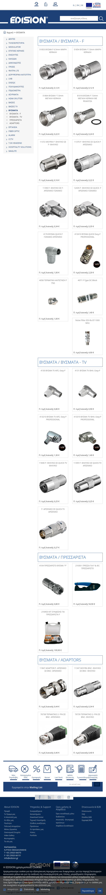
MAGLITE (13, 151)
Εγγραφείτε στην (27, 787)
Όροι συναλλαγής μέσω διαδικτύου (65, 815)
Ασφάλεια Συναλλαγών (65, 826)
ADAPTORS (14, 123)
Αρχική (10, 32)
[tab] (18, 39)
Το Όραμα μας (9, 814)
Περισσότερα (88, 890)
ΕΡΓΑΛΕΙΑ (13, 127)
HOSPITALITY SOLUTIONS (20, 147)
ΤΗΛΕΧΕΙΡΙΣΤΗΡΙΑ (16, 43)
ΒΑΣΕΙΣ (12, 102)
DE (82, 5)
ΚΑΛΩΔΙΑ (13, 58)
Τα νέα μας (8, 841)
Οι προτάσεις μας (37, 829)
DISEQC (12, 82)
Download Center (37, 817)
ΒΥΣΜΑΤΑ (20, 32)
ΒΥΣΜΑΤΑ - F (15, 113)
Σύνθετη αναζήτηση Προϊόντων (38, 824)
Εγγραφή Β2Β (87, 820)
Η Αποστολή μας (10, 817)
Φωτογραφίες (9, 838)
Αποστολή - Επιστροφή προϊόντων (65, 821)
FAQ (83, 814)
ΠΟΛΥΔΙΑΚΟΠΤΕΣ (16, 86)
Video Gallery (9, 835)
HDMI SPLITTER (15, 98)
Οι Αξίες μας (9, 820)
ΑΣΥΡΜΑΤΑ (13, 94)
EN (78, 5)
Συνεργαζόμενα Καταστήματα (36, 812)
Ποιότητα (7, 823)
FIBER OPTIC (14, 131)
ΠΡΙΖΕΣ (12, 66)
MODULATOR (15, 47)
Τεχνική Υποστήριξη (38, 820)
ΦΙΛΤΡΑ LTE (14, 70)
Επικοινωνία (87, 811)
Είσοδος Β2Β (87, 817)
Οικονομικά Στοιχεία (12, 832)
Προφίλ (7, 811)
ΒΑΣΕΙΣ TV (13, 106)
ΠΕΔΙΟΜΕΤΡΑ (14, 90)
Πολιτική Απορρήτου (12, 826)
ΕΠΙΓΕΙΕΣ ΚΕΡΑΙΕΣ (16, 50)
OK (100, 890)
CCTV (11, 139)
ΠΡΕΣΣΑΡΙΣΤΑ (16, 120)
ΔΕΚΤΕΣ (12, 39)
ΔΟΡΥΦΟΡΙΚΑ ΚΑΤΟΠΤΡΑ (20, 74)
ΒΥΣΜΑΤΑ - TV (16, 116)
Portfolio (33, 835)
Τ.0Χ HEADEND (15, 143)
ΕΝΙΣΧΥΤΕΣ (13, 54)
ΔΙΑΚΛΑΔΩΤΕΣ (15, 62)
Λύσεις (32, 832)
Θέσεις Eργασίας (10, 829)
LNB (10, 78)
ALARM (12, 135)
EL (74, 5)
